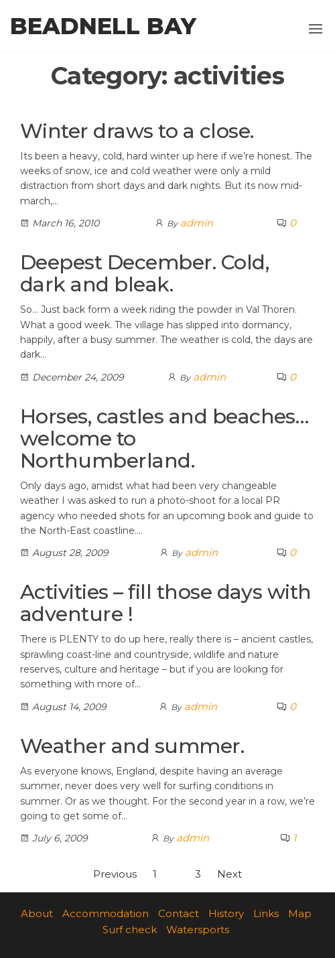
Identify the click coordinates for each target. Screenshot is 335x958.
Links (266, 913)
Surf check (130, 929)
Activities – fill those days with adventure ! (166, 602)
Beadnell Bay (103, 26)
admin (196, 222)
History (226, 913)
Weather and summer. (132, 746)
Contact (178, 913)
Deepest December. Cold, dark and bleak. (144, 273)
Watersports (197, 929)
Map (300, 913)
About (37, 913)
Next (229, 874)
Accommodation (105, 913)
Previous (115, 874)
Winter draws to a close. (137, 131)
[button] (315, 29)
